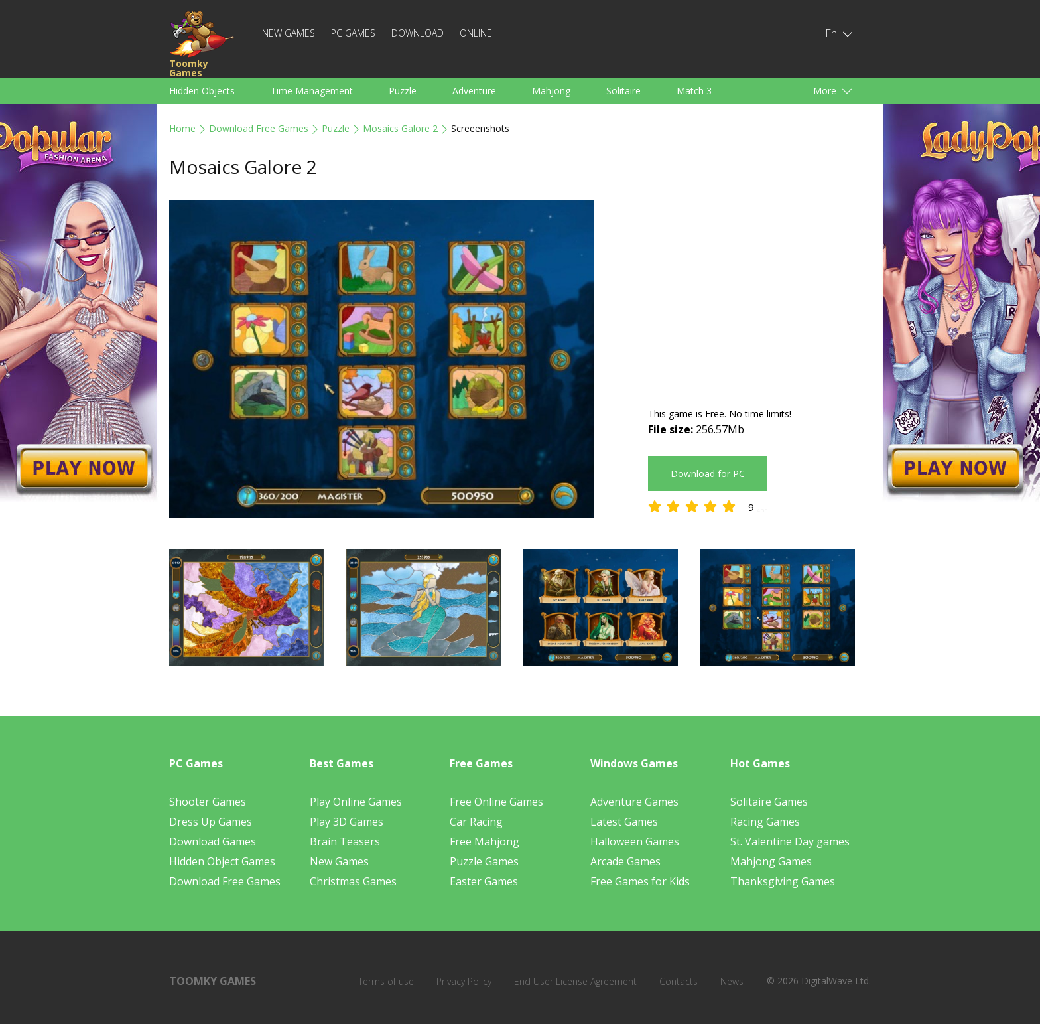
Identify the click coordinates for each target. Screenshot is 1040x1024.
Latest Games (624, 821)
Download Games (212, 841)
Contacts (678, 981)
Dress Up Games (210, 821)
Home (182, 128)
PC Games (353, 33)
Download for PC (708, 473)
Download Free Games (258, 128)
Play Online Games (356, 801)
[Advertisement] (759, 293)
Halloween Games (634, 841)
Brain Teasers (345, 841)
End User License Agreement (575, 981)
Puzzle (403, 90)
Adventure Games (634, 801)
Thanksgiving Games (782, 881)
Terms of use (386, 981)
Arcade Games (625, 861)
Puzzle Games (484, 861)
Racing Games (765, 821)
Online (476, 33)
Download (417, 33)
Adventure (474, 90)
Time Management (312, 90)
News (732, 981)
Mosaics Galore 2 (400, 128)
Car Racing (476, 821)
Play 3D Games (346, 821)
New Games (288, 33)
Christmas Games (353, 881)
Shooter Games (207, 801)
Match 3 (694, 90)
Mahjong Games (771, 861)
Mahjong (551, 90)
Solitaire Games (769, 801)
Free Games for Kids (640, 881)
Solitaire (623, 90)
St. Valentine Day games (790, 841)
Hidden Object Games (222, 861)
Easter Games (484, 881)
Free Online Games (496, 801)
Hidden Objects (202, 90)
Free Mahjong (484, 841)
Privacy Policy (463, 981)
